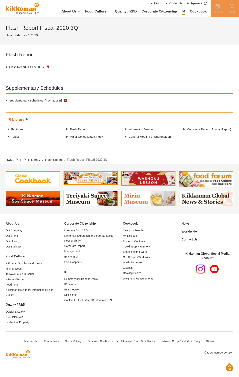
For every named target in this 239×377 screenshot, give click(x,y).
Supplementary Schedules (36, 100)
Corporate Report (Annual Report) (204, 131)
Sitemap (212, 350)
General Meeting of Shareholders (141, 144)
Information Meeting (142, 129)
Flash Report (27, 67)
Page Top (229, 366)
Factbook (17, 129)
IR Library (16, 119)
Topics (15, 141)
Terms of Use (29, 350)
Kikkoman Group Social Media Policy (181, 350)
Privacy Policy (50, 350)
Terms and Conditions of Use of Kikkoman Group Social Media (121, 350)
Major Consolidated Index (87, 141)
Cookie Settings (72, 350)
